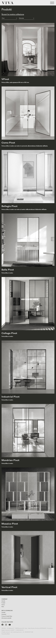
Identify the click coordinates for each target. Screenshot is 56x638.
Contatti (3, 612)
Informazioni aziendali (6, 618)
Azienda (3, 601)
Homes (3, 604)
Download (4, 614)
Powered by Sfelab (6, 633)
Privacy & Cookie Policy (7, 616)
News (3, 606)
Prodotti (3, 602)
